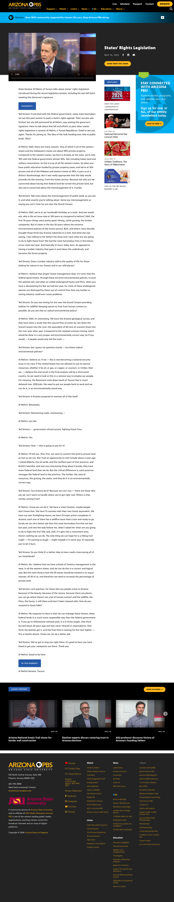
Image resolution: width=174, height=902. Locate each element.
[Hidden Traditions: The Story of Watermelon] (117, 142)
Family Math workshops (122, 829)
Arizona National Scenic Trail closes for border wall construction (30, 739)
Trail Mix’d (91, 775)
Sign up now (154, 124)
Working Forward (94, 794)
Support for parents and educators (122, 870)
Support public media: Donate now (148, 813)
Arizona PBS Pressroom (148, 779)
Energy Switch (92, 782)
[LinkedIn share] (129, 55)
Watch (90, 763)
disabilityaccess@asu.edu (20, 791)
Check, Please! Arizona (96, 771)
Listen (90, 820)
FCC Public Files (72, 768)
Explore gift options (147, 808)
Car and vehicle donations (149, 844)
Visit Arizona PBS (146, 801)
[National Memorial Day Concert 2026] (117, 115)
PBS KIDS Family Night (122, 807)
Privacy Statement (73, 790)
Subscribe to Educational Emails (123, 882)
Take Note (91, 840)
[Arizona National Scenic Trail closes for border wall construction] (33, 701)
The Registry (118, 856)
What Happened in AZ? (96, 779)
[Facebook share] (124, 55)
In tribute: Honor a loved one (149, 836)
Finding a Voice (93, 847)
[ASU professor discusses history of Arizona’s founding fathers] (140, 701)
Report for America (121, 865)
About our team (119, 886)
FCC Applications (73, 773)
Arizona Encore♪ (93, 836)
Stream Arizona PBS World (97, 812)
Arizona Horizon (119, 771)
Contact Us (143, 805)
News (115, 763)
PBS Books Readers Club (148, 794)
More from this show (117, 64)
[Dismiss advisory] (162, 17)
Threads (70, 811)
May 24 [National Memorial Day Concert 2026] (109, 131)
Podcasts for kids (119, 820)
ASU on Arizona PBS (95, 808)
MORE (155, 689)
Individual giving (145, 827)
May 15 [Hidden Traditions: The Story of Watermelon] (109, 159)
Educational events (120, 846)
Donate (70, 763)
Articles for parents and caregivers (122, 825)
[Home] (25, 5)
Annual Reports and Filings (149, 797)
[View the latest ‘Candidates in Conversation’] (117, 88)
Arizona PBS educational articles (122, 876)
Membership (144, 824)
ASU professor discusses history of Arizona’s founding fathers (135, 739)
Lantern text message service (121, 811)
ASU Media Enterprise (35, 813)
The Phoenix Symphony (96, 832)
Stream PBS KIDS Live (121, 803)
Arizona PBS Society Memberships (147, 819)
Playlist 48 (91, 797)
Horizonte (117, 775)
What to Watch (93, 768)
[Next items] (165, 714)
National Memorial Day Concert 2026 (115, 135)
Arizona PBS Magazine (148, 775)
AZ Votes (116, 779)
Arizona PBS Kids (119, 799)
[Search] (170, 9)
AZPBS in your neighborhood (119, 851)
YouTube (70, 806)
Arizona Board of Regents (36, 832)
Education (118, 837)
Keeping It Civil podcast (96, 843)
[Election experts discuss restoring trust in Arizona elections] (86, 701)
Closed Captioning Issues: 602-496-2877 (72, 782)
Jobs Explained (92, 786)
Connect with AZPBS (147, 768)
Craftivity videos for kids (122, 816)
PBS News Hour (119, 786)
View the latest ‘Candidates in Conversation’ (111, 107)
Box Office (143, 786)
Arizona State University (42, 810)
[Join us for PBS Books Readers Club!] (117, 170)
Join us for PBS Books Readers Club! (115, 187)
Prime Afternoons (94, 805)
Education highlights (121, 842)
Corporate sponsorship (148, 831)
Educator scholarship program (121, 860)
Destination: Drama (95, 801)
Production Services (147, 790)
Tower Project (145, 841)
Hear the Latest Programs (97, 825)
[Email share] (135, 55)
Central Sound (92, 829)
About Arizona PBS (146, 771)
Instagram (71, 801)
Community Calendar (148, 782)
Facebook (70, 796)
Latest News (118, 768)
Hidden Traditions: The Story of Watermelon (115, 163)
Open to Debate (93, 790)
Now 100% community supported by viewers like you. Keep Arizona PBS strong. (67, 17)
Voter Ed (116, 782)
